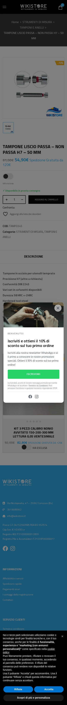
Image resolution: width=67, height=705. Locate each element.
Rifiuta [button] (18, 689)
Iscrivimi (33, 374)
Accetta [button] (48, 689)
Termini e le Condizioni (38, 385)
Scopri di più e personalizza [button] (33, 697)
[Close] (57, 308)
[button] (62, 636)
